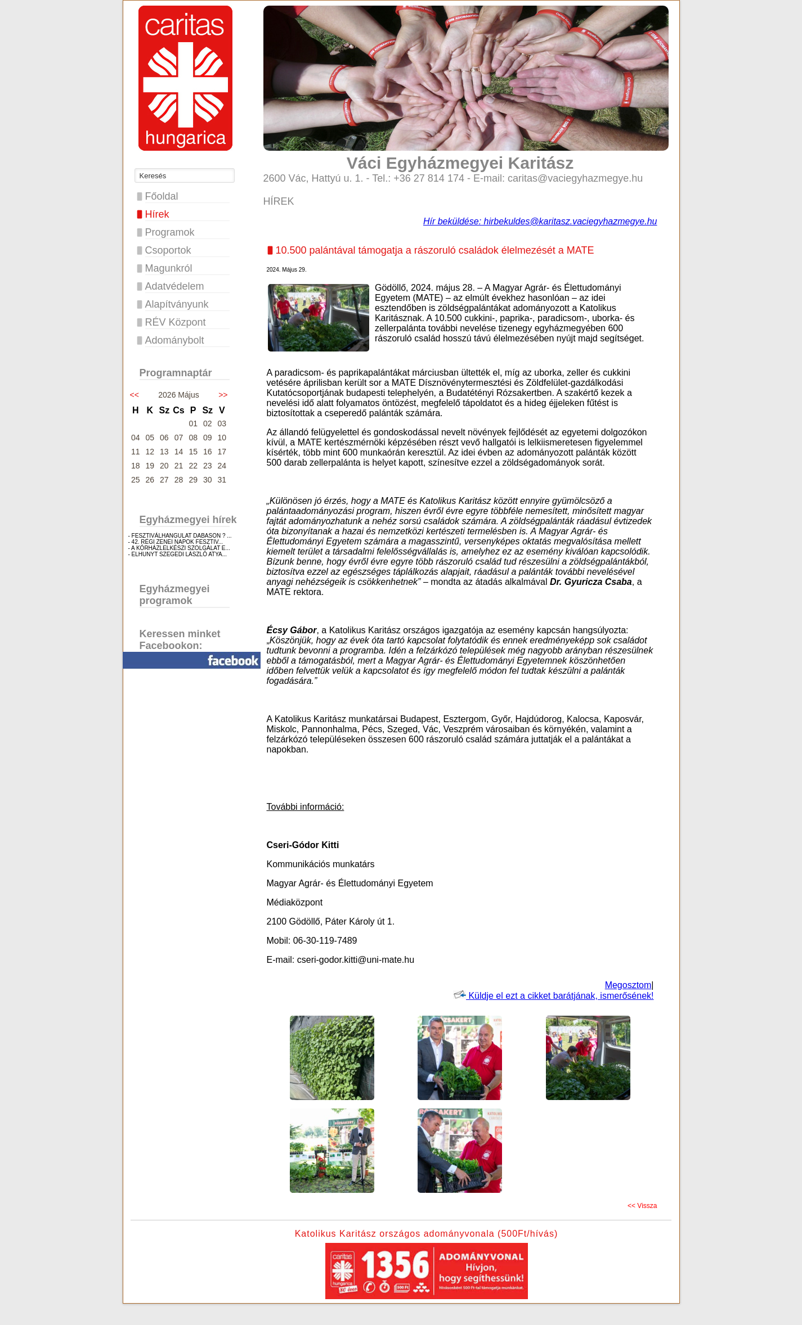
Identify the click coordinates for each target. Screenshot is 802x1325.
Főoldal (161, 196)
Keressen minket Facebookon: (180, 639)
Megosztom (628, 985)
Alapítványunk (177, 304)
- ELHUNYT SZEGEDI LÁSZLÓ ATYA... (177, 554)
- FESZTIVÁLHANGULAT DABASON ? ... (180, 536)
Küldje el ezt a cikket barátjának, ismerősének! (553, 995)
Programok (170, 232)
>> (222, 394)
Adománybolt (174, 340)
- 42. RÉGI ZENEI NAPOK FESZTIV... (175, 542)
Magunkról (168, 268)
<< (134, 394)
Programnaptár (176, 372)
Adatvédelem (174, 286)
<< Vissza (642, 1206)
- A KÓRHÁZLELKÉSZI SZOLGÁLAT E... (179, 548)
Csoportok (168, 250)
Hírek (157, 214)
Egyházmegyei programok (175, 594)
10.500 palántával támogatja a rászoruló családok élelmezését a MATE (435, 250)
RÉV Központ (175, 322)
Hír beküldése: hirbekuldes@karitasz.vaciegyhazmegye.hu (540, 221)
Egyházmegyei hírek (188, 519)
